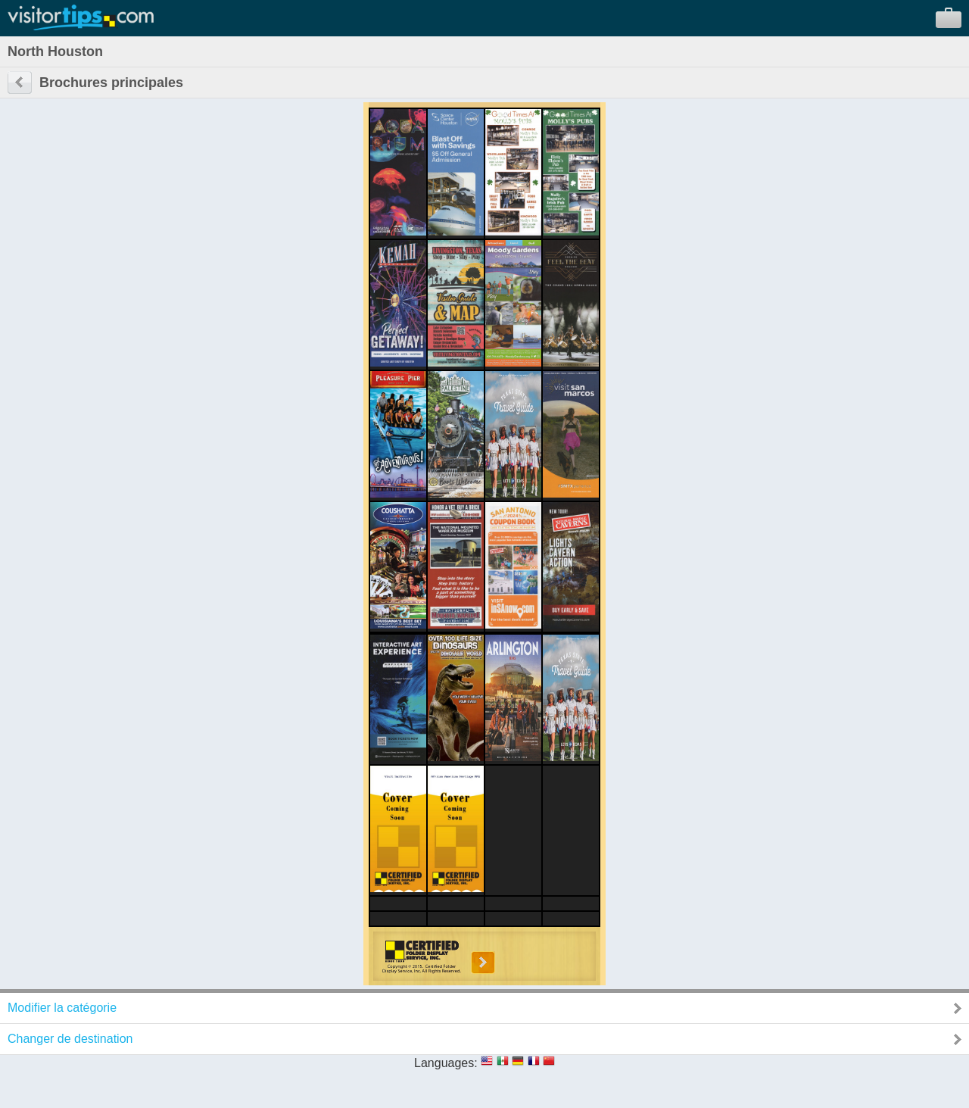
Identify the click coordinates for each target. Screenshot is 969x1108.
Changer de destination (70, 1038)
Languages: (446, 1063)
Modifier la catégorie (62, 1007)
